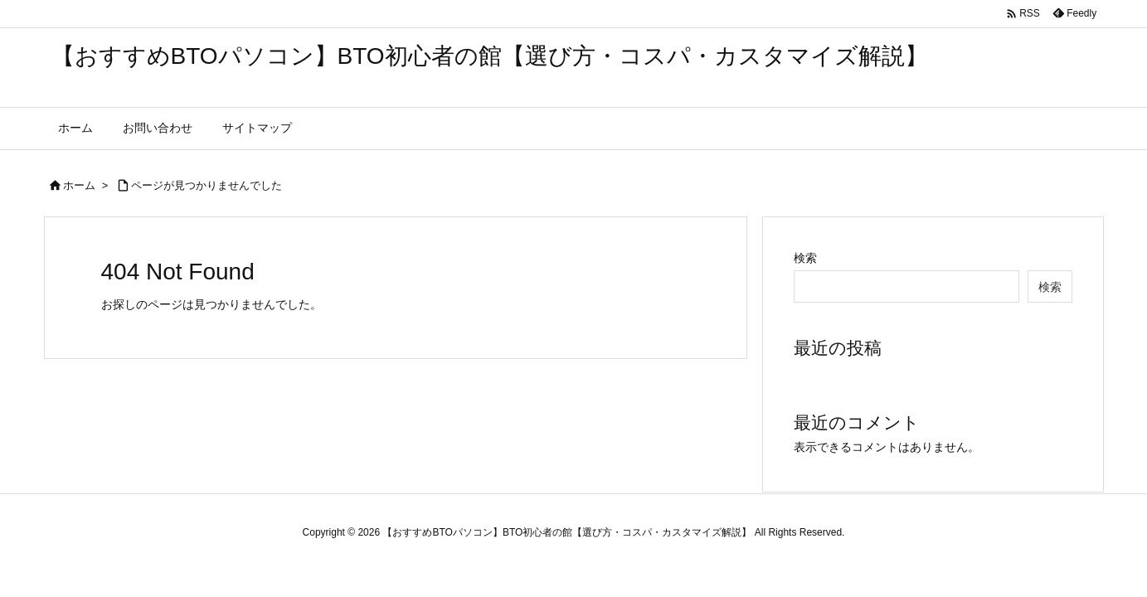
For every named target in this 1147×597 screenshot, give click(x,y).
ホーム (79, 185)
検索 (805, 258)
